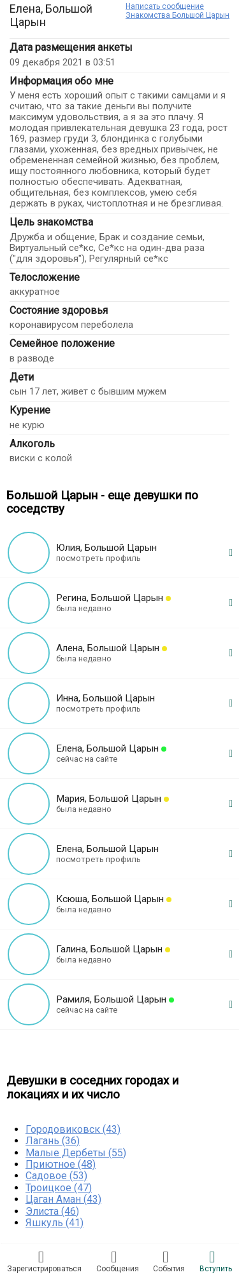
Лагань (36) (52, 1141)
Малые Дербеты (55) (75, 1153)
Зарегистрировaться (44, 1261)
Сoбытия (169, 1261)
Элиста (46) (52, 1211)
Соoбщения (117, 1261)
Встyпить (215, 1261)
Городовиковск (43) (72, 1129)
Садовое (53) (56, 1176)
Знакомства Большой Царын (177, 15)
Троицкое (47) (58, 1188)
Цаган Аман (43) (63, 1199)
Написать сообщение (165, 6)
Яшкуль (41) (54, 1223)
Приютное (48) (60, 1164)
